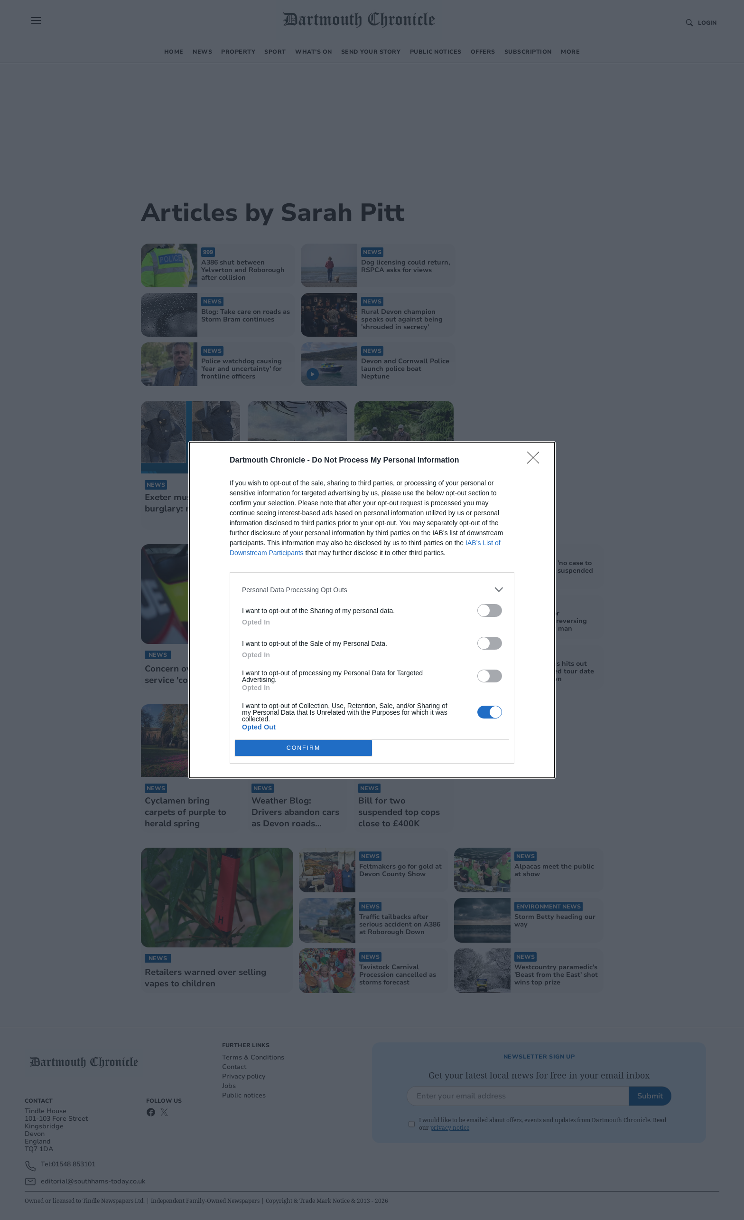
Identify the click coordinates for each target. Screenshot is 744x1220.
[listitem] (372, 590)
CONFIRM (303, 748)
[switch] (489, 610)
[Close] (536, 461)
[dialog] (372, 610)
